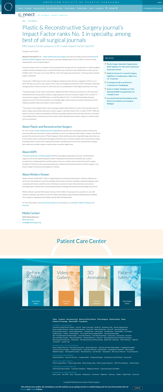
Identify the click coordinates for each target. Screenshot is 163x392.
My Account (57, 374)
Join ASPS (65, 374)
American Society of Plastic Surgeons (81, 2)
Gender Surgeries (76, 349)
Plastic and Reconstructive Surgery (54, 57)
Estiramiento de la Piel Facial (113, 357)
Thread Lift (56, 342)
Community (95, 374)
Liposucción (127, 357)
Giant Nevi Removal (90, 349)
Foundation (100, 8)
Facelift (65, 333)
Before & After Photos (55, 8)
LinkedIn (74, 203)
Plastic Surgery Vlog (88, 363)
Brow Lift (110, 329)
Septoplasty (106, 351)
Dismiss (138, 388)
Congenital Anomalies (128, 347)
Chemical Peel (88, 331)
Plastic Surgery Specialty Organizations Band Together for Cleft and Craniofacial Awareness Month (123, 66)
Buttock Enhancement (60, 331)
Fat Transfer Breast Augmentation (91, 333)
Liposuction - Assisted (124, 335)
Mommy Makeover (89, 337)
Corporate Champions (78, 369)
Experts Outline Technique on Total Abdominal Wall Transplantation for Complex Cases (121, 91)
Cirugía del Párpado (96, 357)
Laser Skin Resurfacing (99, 335)
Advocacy (112, 374)
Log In (160, 2)
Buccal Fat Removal (121, 329)
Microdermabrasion (76, 337)
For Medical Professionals (153, 8)
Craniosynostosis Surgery (61, 349)
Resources (135, 374)
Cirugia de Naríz (84, 357)
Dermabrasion (108, 331)
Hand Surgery (102, 349)
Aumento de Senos (71, 357)
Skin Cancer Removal (118, 351)
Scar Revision (97, 351)
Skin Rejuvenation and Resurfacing (91, 340)
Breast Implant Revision (77, 329)
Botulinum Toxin (107, 327)
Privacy (24, 389)
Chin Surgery (99, 331)
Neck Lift (100, 337)
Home (20, 8)
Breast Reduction (100, 329)
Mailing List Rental (93, 369)
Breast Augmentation (121, 327)
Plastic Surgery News (60, 363)
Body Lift (98, 327)
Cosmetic (28, 8)
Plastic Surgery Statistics (105, 363)
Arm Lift (78, 327)
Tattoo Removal (125, 340)
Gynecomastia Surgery (111, 333)
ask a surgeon (43, 15)
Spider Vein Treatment (111, 340)
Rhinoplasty (75, 340)
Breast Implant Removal (60, 329)
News (91, 8)
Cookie (33, 389)
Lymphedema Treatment (116, 349)
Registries (104, 374)
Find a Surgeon (70, 8)
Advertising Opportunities (61, 369)
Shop (71, 374)
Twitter (80, 203)
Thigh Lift (135, 340)
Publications (86, 374)
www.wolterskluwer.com (50, 203)
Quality (118, 374)
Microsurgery (129, 349)
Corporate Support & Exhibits (109, 369)
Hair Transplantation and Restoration (65, 335)
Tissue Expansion (132, 351)
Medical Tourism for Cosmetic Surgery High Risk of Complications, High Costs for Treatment (122, 76)
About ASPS (73, 321)
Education (78, 374)
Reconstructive (39, 8)
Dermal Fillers (119, 331)
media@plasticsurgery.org (31, 222)
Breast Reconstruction (77, 347)
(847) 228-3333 (28, 220)
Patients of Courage (60, 321)
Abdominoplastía (58, 357)
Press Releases (32, 21)
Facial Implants (74, 333)
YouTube (25, 205)
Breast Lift (89, 329)
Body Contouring (87, 327)
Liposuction (111, 335)
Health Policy (126, 374)
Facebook (87, 203)
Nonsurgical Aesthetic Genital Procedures (118, 337)
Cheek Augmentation (76, 331)
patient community (60, 15)
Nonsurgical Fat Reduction (61, 340)
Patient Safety (82, 8)
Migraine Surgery (58, 351)
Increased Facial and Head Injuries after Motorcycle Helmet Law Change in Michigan (122, 101)
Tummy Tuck (65, 342)
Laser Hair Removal (84, 335)
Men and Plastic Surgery (60, 337)
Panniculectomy (86, 351)
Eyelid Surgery (57, 333)
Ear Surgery (128, 331)
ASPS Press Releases (121, 363)
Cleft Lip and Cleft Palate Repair (109, 347)
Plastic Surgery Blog (74, 363)
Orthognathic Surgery (72, 351)
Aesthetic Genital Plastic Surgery (63, 327)
